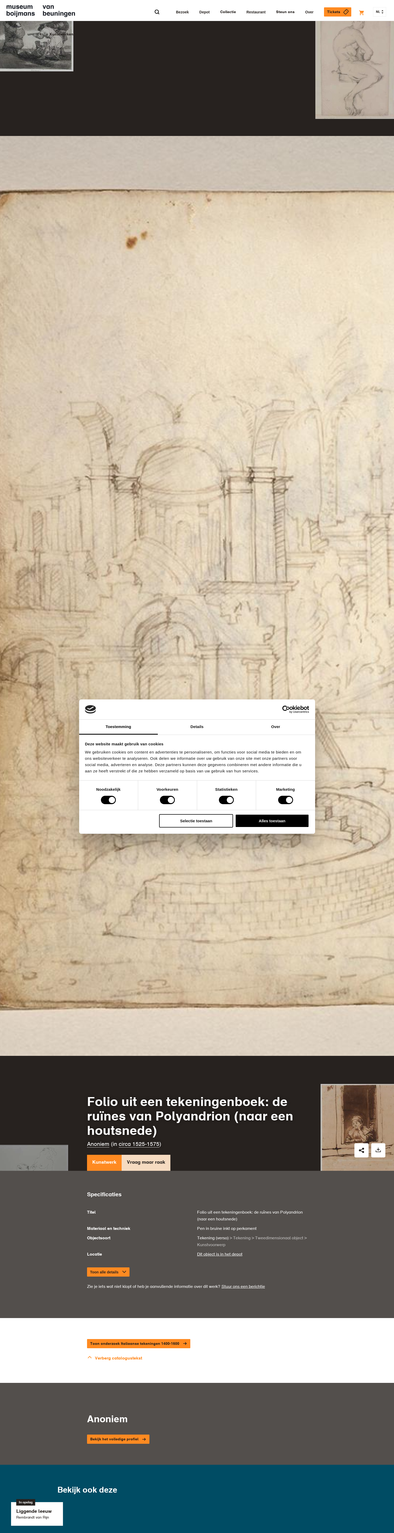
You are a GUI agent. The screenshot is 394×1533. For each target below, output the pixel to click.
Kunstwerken (61, 34)
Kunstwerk (104, 1088)
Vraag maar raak (146, 1088)
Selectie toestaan (196, 821)
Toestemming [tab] (118, 726)
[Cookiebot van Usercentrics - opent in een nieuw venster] (286, 709)
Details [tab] (197, 726)
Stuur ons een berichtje (243, 1211)
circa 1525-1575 (139, 1068)
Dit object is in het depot (219, 1179)
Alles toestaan (272, 821)
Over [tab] (275, 726)
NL (380, 12)
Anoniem (98, 1068)
